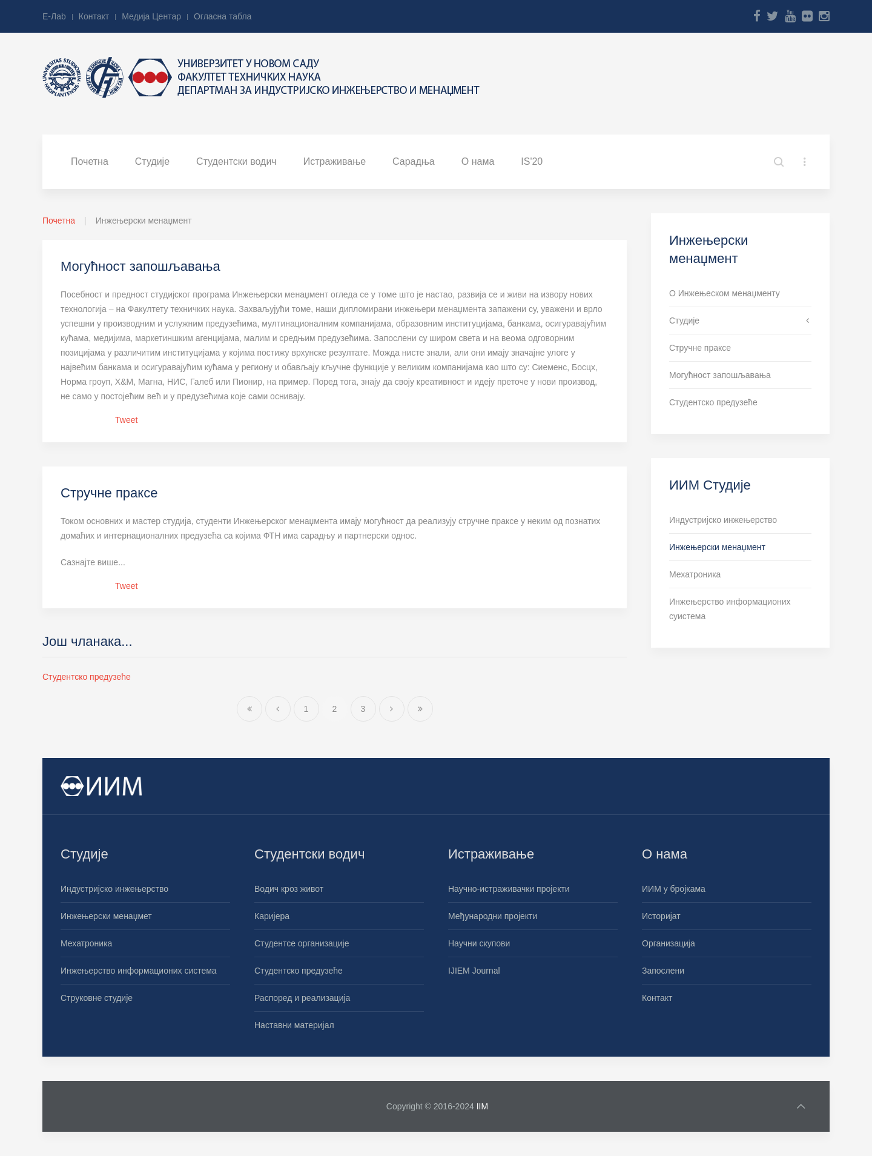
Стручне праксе (109, 492)
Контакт (94, 16)
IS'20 (532, 161)
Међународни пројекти (492, 916)
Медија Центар (151, 16)
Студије (152, 161)
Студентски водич (236, 161)
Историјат (661, 916)
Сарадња (413, 161)
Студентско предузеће (86, 677)
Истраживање (334, 161)
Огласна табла (222, 16)
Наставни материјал (294, 1025)
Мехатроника (695, 574)
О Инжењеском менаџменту (724, 293)
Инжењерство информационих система (139, 970)
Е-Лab (54, 16)
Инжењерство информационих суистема (730, 609)
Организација (668, 943)
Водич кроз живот (288, 889)
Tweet (126, 420)
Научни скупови (479, 943)
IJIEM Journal (474, 970)
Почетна (89, 161)
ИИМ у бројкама (673, 889)
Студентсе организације (301, 943)
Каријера (271, 916)
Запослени (663, 970)
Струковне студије (97, 998)
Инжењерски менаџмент (717, 547)
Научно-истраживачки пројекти (509, 889)
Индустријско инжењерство (723, 520)
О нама (478, 161)
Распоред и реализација (302, 998)
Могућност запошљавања (140, 266)
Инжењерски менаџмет (106, 916)
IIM (482, 1106)
